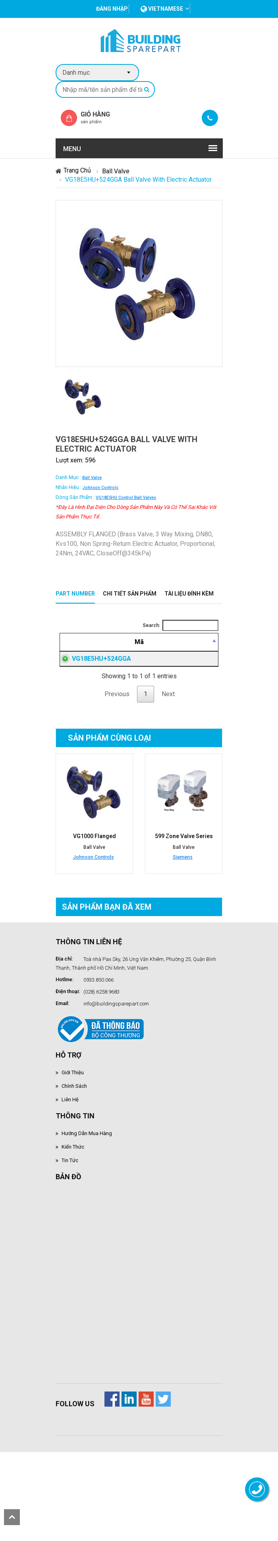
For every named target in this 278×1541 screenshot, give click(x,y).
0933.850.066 (98, 1066)
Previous (116, 780)
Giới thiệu (73, 1158)
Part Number (75, 593)
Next (168, 780)
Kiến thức (73, 1233)
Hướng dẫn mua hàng (87, 1219)
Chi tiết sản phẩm (129, 593)
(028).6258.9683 (101, 1078)
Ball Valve (115, 171)
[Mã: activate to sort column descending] (107, 642)
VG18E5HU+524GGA (101, 701)
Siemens (183, 943)
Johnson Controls (100, 487)
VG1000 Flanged (94, 922)
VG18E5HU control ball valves (126, 497)
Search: (180, 625)
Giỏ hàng (102, 117)
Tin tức (70, 1246)
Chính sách (74, 1172)
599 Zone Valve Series (184, 922)
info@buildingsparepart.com (116, 1090)
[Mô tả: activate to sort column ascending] (186, 642)
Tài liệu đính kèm (189, 593)
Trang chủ (77, 170)
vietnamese (162, 9)
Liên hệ (70, 1185)
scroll (12, 1517)
